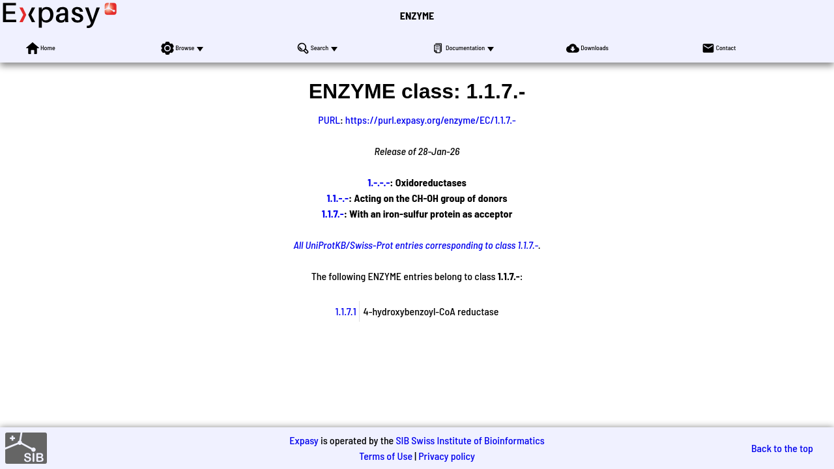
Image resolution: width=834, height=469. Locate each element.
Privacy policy (446, 455)
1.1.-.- (337, 198)
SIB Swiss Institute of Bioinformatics (469, 440)
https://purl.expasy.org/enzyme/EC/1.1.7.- (430, 119)
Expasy (303, 440)
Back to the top (782, 448)
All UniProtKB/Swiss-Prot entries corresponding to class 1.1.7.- (415, 244)
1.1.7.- (333, 213)
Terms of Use (385, 455)
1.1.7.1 (346, 311)
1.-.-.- (378, 182)
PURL (329, 119)
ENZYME (417, 15)
